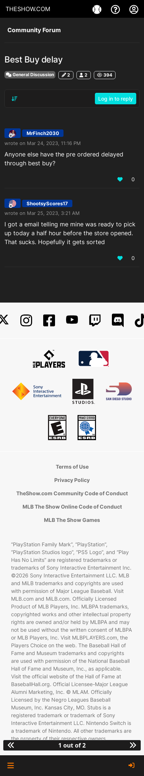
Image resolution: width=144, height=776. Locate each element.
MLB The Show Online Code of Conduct (72, 506)
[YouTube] (72, 320)
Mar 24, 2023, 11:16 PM (54, 143)
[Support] (116, 9)
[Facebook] (49, 320)
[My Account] (133, 9)
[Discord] (118, 320)
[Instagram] (26, 320)
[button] (10, 765)
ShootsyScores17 (47, 203)
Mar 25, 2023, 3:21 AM (53, 213)
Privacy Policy (72, 480)
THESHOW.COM (28, 9)
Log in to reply (115, 98)
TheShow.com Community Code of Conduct (72, 493)
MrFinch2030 (43, 133)
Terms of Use (72, 466)
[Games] (97, 9)
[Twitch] (95, 320)
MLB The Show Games (72, 520)
